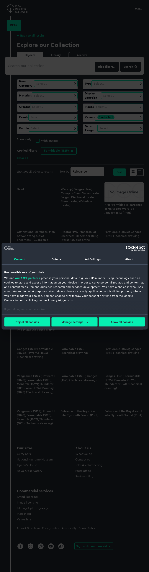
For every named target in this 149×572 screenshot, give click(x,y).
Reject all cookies (27, 321)
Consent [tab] (19, 258)
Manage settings (74, 321)
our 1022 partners (27, 278)
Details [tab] (56, 258)
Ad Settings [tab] (93, 258)
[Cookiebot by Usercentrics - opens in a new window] (128, 248)
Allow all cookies (122, 321)
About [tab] (129, 258)
